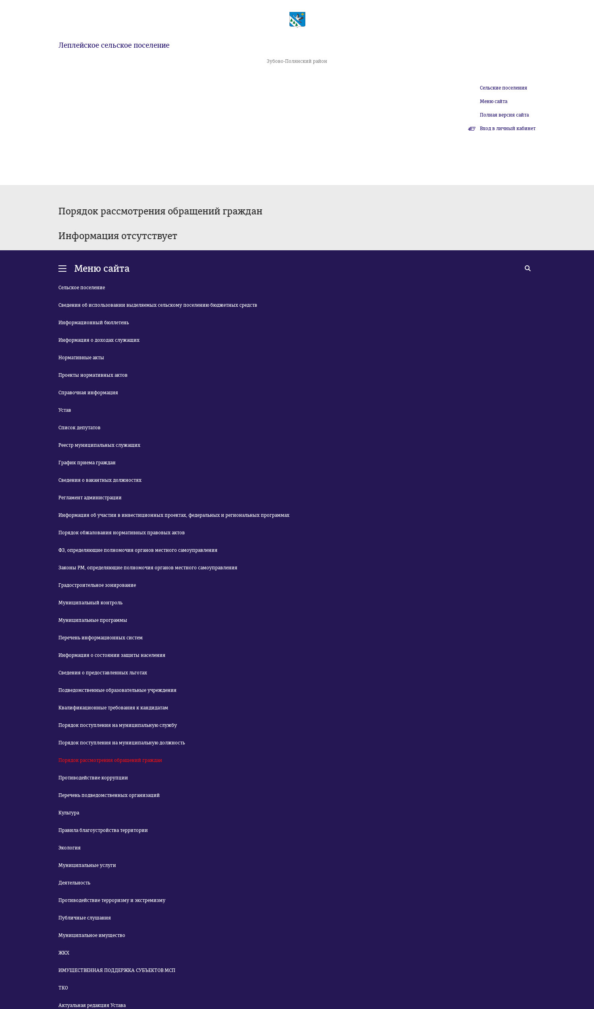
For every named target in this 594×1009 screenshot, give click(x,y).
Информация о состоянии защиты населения (111, 655)
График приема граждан (87, 463)
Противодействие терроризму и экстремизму (111, 900)
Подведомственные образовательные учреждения (117, 690)
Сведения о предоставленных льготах (102, 673)
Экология (69, 848)
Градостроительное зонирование (97, 585)
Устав (64, 410)
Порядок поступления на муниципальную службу (117, 725)
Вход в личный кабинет (508, 128)
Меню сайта (493, 101)
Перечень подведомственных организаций (109, 795)
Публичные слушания (84, 918)
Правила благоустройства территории (103, 830)
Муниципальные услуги (87, 865)
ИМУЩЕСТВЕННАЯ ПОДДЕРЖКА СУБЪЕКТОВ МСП (116, 970)
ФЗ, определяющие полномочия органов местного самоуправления (137, 550)
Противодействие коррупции (93, 778)
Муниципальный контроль (90, 603)
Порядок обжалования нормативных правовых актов (121, 533)
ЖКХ (63, 953)
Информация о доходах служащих (99, 340)
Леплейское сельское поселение (113, 45)
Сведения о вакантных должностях (100, 480)
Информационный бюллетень (93, 322)
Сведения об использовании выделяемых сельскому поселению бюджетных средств (157, 305)
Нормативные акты (81, 357)
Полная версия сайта (504, 115)
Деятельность (74, 883)
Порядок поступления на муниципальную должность (121, 743)
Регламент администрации (90, 498)
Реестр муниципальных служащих (99, 445)
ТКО (63, 988)
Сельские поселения (503, 88)
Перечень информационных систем (100, 638)
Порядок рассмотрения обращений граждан (110, 760)
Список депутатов (79, 427)
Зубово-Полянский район (297, 61)
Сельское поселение (81, 287)
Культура (68, 813)
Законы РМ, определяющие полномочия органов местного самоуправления (147, 568)
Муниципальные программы (92, 620)
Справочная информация (88, 392)
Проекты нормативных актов (93, 375)
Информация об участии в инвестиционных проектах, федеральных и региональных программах (173, 515)
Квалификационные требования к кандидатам (113, 708)
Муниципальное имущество (91, 935)
